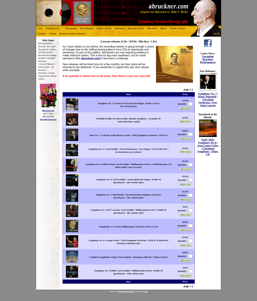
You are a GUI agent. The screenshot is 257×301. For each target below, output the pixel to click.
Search (163, 28)
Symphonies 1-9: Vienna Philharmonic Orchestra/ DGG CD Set (128, 226)
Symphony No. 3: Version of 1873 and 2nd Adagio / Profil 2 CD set (128, 103)
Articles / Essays (177, 28)
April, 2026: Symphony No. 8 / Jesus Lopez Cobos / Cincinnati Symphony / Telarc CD (207, 147)
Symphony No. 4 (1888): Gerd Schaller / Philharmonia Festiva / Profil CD (128, 270)
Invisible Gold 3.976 (126, 291)
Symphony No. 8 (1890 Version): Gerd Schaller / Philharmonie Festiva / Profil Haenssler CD (128, 164)
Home (40, 28)
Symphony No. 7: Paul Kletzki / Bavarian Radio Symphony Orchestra (128, 194)
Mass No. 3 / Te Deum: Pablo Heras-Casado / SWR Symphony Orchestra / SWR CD (128, 135)
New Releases (87, 28)
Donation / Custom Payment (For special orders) (47, 76)
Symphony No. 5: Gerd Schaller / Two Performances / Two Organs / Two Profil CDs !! (128, 149)
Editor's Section (104, 28)
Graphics (42, 33)
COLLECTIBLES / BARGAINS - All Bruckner (46, 67)
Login (145, 291)
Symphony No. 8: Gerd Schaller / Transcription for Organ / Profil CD (128, 179)
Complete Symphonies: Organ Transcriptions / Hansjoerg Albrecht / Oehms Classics (128, 257)
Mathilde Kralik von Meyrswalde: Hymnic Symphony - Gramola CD (128, 118)
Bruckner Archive (136, 28)
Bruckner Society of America (72, 33)
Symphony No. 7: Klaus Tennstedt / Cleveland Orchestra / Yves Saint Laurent (207, 99)
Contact (52, 33)
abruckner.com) (91, 58)
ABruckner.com (48, 111)
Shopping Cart (52, 28)
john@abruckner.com (48, 119)
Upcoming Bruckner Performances (208, 59)
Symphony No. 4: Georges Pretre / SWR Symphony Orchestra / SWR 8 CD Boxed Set (128, 240)
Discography (71, 28)
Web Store (152, 28)
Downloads (119, 28)
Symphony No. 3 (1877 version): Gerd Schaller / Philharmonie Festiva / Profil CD (128, 210)
